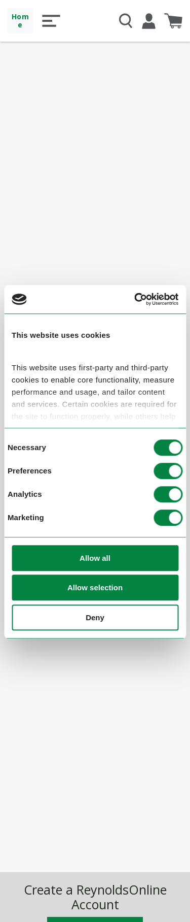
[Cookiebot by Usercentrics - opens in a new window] (135, 299)
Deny (95, 617)
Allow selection (95, 588)
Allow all (95, 558)
